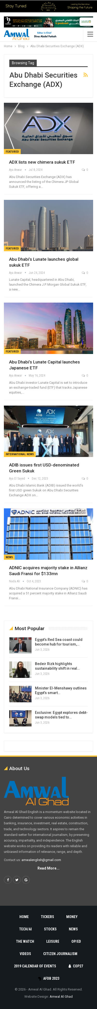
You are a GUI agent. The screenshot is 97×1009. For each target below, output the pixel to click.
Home (24, 917)
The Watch (25, 941)
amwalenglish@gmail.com (41, 860)
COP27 (75, 966)
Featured (12, 151)
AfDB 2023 (48, 978)
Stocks (50, 929)
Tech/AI (25, 929)
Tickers (47, 917)
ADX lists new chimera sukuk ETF (42, 162)
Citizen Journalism (60, 954)
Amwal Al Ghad (61, 996)
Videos (25, 954)
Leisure (52, 941)
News (9, 557)
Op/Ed (76, 941)
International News (20, 454)
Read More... (48, 868)
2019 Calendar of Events (35, 966)
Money (72, 917)
